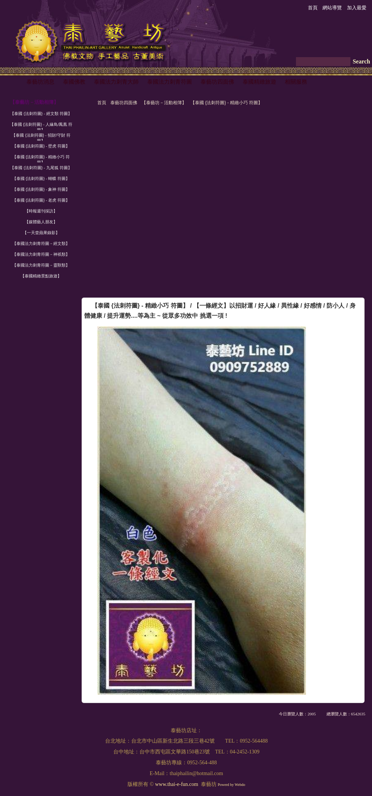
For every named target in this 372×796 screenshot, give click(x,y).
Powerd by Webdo (231, 785)
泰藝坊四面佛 (123, 102)
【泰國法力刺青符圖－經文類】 (41, 243)
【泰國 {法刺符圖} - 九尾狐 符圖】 (41, 167)
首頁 (101, 102)
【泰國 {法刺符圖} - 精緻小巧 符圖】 (226, 102)
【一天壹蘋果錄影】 (41, 232)
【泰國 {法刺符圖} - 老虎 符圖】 (41, 200)
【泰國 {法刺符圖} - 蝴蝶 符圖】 (41, 178)
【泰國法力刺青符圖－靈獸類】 (41, 265)
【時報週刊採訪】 (41, 211)
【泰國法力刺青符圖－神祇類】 (41, 254)
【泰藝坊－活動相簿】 (164, 102)
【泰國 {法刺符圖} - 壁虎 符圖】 (41, 146)
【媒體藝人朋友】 (41, 222)
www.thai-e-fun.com (176, 784)
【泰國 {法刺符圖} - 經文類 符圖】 (41, 113)
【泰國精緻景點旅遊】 (41, 276)
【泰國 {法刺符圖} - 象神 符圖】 (41, 189)
